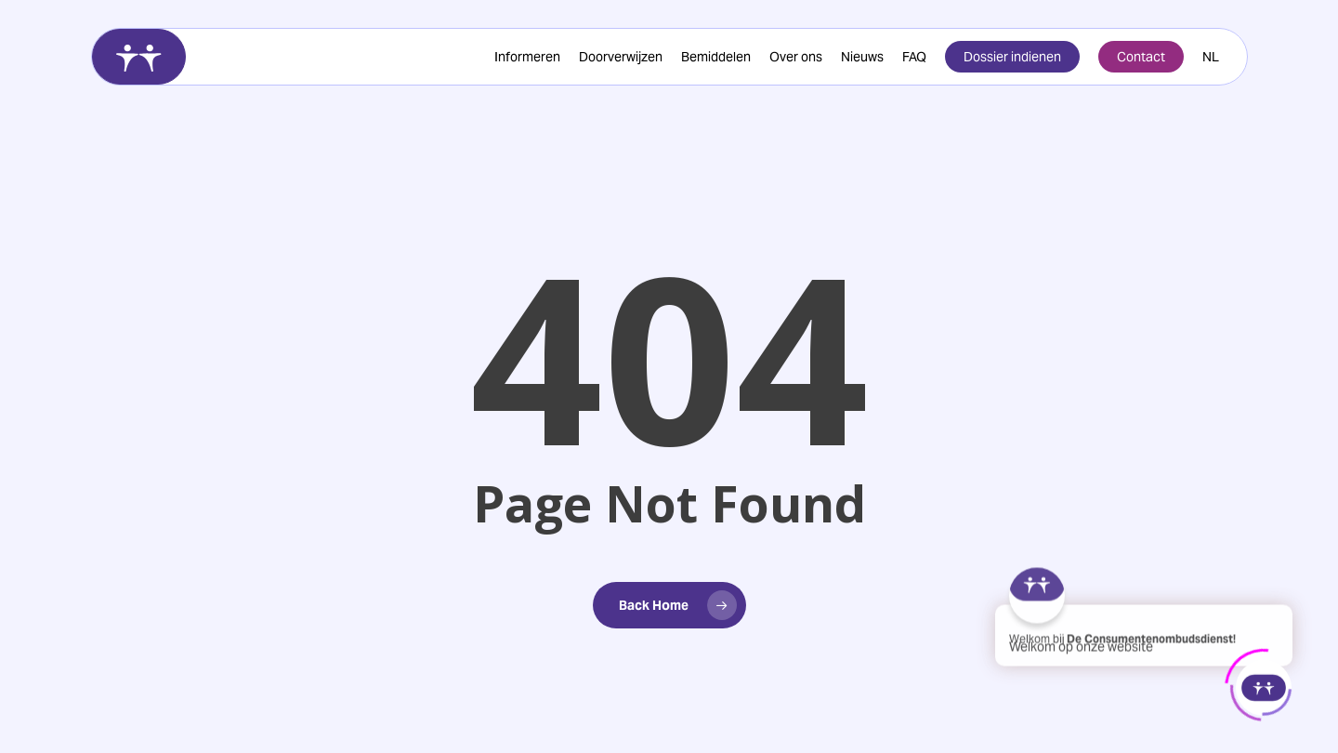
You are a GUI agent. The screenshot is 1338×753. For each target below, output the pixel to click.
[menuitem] (1210, 56)
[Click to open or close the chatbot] (1264, 686)
